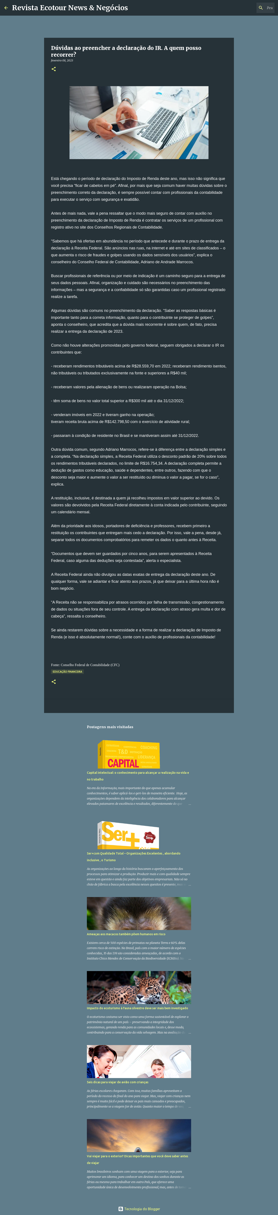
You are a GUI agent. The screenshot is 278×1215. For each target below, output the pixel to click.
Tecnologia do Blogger (139, 1209)
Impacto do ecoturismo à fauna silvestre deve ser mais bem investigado (137, 1008)
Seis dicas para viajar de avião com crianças (117, 1082)
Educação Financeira (67, 671)
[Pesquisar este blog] (252, 8)
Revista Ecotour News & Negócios (70, 7)
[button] (53, 69)
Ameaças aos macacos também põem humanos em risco (126, 934)
